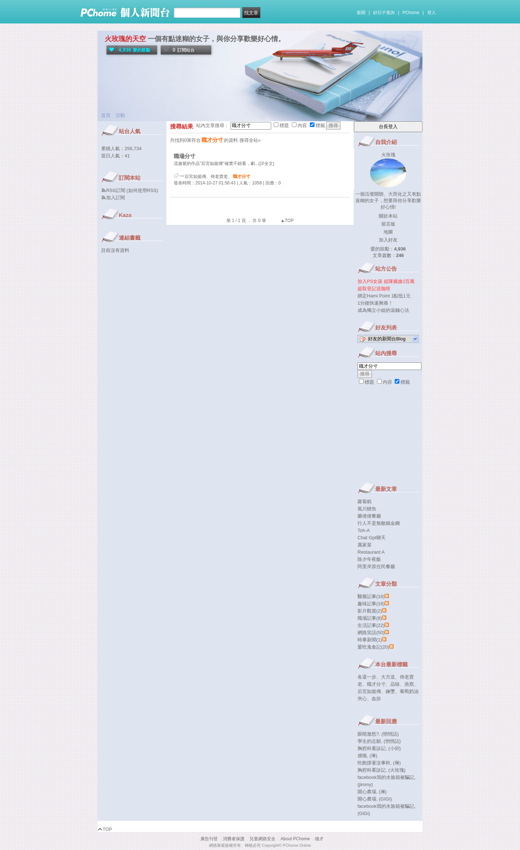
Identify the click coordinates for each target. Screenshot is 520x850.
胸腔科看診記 (372, 748)
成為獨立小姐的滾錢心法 (383, 310)
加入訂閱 (115, 197)
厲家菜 (365, 545)
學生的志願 (369, 741)
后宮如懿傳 (195, 176)
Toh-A (364, 530)
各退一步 (367, 677)
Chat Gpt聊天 (372, 537)
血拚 (376, 698)
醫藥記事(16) (371, 596)
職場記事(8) (370, 618)
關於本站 (388, 216)
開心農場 (367, 791)
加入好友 (388, 240)
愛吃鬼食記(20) (373, 647)
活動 (120, 115)
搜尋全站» (250, 140)
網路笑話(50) (371, 632)
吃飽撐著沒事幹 (374, 763)
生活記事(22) (371, 625)
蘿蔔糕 (365, 501)
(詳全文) (266, 163)
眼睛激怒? (368, 734)
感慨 (362, 755)
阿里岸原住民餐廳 (376, 566)
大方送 (388, 677)
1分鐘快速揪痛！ (375, 303)
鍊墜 (390, 691)
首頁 (105, 115)
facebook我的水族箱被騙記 (386, 777)
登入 (431, 12)
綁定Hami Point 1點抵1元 (384, 295)
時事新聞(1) (370, 639)
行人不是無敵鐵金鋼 (379, 523)
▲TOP (287, 220)
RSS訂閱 (115, 190)
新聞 (361, 12)
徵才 (319, 838)
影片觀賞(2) (370, 611)
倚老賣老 (219, 176)
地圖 (388, 232)
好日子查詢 (384, 12)
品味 (395, 684)
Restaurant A (371, 552)
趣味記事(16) (371, 603)
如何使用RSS (142, 190)
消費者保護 (233, 838)
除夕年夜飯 (369, 559)
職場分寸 (184, 156)
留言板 (388, 224)
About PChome (295, 838)
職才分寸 (376, 684)
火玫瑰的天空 (125, 39)
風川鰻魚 (367, 508)
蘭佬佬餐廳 (369, 516)
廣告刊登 (209, 838)
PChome (410, 12)
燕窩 (409, 684)
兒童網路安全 (263, 838)
